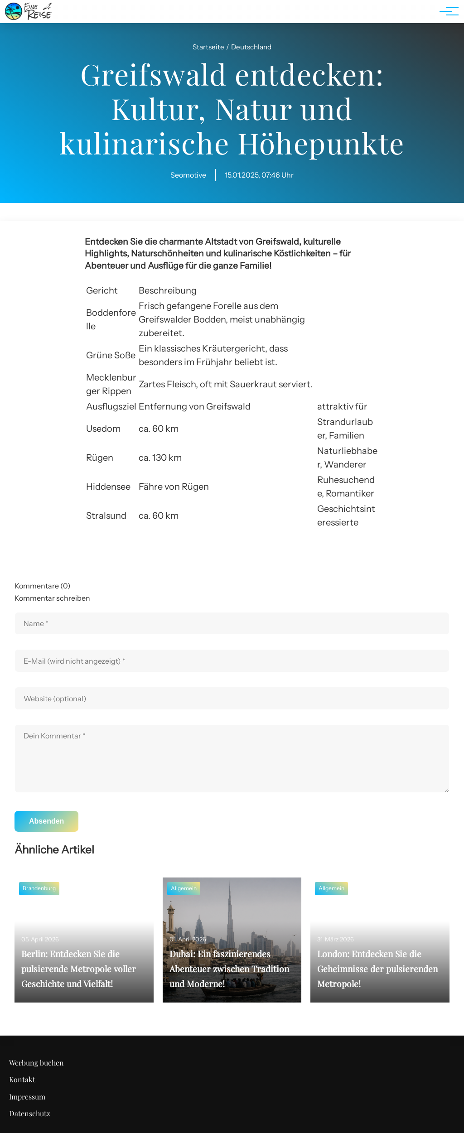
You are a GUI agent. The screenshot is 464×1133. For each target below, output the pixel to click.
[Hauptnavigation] (446, 11)
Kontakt (22, 1079)
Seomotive (188, 174)
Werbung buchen (36, 1062)
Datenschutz (29, 1113)
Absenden (46, 821)
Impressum (27, 1096)
